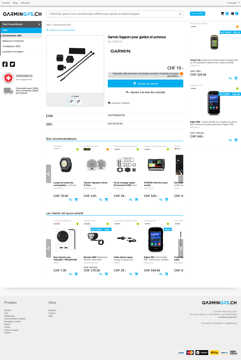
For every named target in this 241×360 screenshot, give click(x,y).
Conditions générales (227, 317)
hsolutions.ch (231, 323)
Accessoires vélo (62, 24)
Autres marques (11, 330)
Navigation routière (12, 321)
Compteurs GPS (11, 46)
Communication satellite (14, 319)
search (180, 14)
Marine (7, 324)
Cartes (7, 327)
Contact (6, 3)
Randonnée (9, 316)
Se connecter (198, 13)
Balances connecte (13, 41)
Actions (7, 333)
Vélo (48, 24)
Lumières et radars (13, 51)
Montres (7, 310)
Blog (15, 3)
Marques (25, 3)
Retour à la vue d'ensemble (60, 30)
